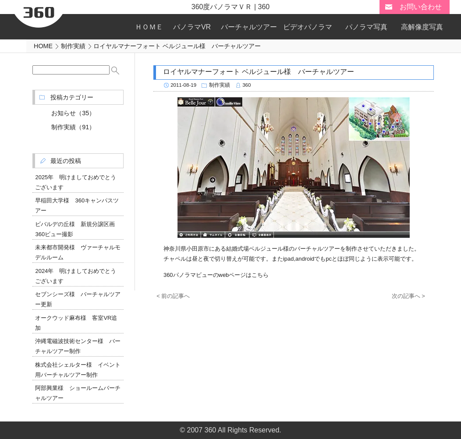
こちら (260, 275)
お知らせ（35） (73, 113)
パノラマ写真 (366, 27)
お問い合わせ (421, 7)
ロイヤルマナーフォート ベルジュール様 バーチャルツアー (258, 71)
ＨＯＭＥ (149, 27)
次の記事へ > (408, 296)
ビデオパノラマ (307, 27)
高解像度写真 (422, 27)
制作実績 (219, 85)
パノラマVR (192, 27)
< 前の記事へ (173, 296)
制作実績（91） (73, 127)
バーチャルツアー (249, 27)
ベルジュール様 (269, 248)
